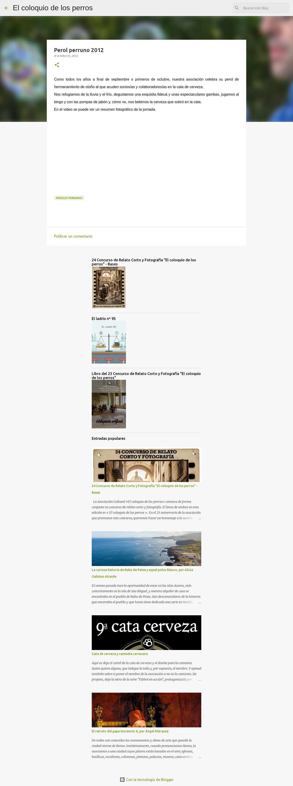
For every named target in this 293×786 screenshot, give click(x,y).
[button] (57, 65)
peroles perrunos (69, 197)
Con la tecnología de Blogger (147, 780)
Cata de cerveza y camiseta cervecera (120, 654)
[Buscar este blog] (265, 8)
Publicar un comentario (73, 236)
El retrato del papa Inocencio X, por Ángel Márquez (130, 731)
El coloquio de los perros (53, 8)
